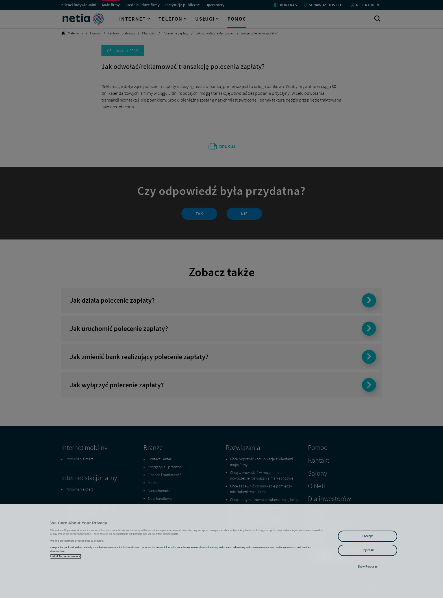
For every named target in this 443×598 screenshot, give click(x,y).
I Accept (367, 536)
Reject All (368, 550)
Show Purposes (367, 566)
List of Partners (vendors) (65, 556)
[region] (221, 551)
